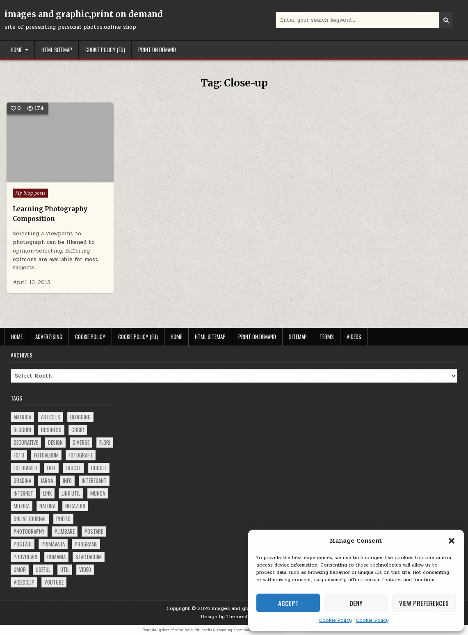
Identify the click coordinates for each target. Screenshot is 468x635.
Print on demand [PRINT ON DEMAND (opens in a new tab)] (157, 50)
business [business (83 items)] (51, 430)
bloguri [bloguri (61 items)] (22, 430)
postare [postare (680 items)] (93, 531)
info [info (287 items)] (67, 480)
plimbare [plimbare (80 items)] (65, 531)
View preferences (424, 603)
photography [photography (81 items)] (29, 531)
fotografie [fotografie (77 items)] (80, 455)
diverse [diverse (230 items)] (81, 442)
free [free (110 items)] (51, 468)
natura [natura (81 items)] (47, 506)
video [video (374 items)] (85, 569)
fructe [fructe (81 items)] (73, 468)
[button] (451, 541)
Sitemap (298, 336)
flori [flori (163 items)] (104, 442)
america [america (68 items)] (22, 417)
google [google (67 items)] (99, 468)
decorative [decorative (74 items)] (26, 442)
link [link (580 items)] (47, 493)
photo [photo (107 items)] (63, 518)
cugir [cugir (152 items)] (77, 430)
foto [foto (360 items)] (19, 455)
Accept (288, 603)
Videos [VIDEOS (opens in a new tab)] (354, 336)
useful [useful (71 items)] (43, 569)
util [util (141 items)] (64, 569)
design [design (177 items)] (55, 442)
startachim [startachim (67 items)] (88, 557)
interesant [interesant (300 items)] (94, 480)
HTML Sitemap (56, 50)
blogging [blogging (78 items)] (80, 417)
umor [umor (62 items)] (20, 569)
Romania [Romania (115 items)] (56, 557)
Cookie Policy (335, 620)
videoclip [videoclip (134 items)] (24, 582)
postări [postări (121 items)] (23, 544)
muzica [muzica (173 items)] (22, 506)
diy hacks (203, 630)
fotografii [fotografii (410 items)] (25, 468)
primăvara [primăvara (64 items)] (53, 544)
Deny (356, 603)
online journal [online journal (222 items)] (30, 518)
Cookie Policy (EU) (105, 50)
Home (16, 50)
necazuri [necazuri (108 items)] (75, 506)
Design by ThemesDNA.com (234, 616)
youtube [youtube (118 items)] (54, 582)
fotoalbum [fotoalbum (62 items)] (46, 455)
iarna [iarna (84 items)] (47, 480)
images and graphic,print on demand (84, 14)
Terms (327, 336)
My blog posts (30, 193)
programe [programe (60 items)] (86, 544)
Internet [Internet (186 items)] (23, 493)
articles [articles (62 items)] (50, 417)
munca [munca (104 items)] (97, 493)
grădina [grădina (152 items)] (22, 480)
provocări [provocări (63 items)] (25, 557)
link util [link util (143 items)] (71, 493)
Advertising (48, 336)
